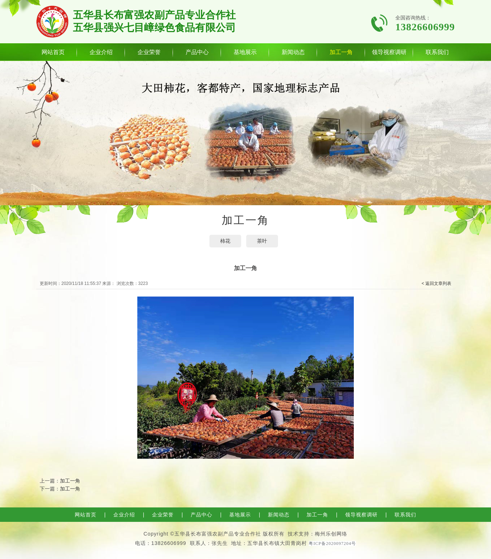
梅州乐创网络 (331, 534)
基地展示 (245, 52)
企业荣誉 (149, 52)
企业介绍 (101, 52)
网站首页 (53, 52)
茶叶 (262, 241)
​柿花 (225, 241)
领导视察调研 (389, 52)
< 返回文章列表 (436, 283)
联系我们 (437, 52)
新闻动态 (293, 52)
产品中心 (197, 52)
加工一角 (341, 52)
